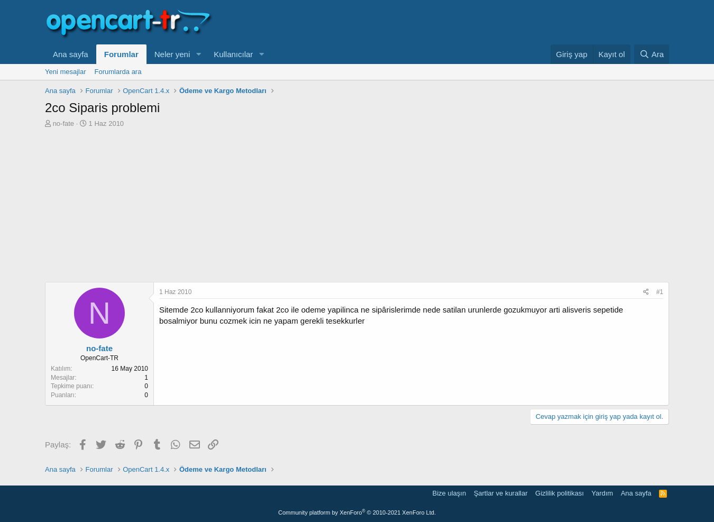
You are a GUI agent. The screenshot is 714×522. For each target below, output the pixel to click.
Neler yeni (172, 54)
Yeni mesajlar (65, 72)
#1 (659, 292)
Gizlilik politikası (559, 493)
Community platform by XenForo (357, 512)
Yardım (602, 493)
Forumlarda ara (118, 72)
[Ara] (651, 54)
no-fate (63, 123)
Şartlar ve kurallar (501, 493)
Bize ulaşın (449, 493)
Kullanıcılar (233, 54)
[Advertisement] (357, 208)
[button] (198, 54)
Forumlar (121, 54)
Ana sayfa (70, 54)
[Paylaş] (646, 292)
